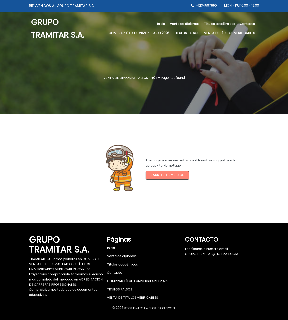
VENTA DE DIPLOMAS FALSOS (125, 77)
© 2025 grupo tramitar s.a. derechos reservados (144, 305)
